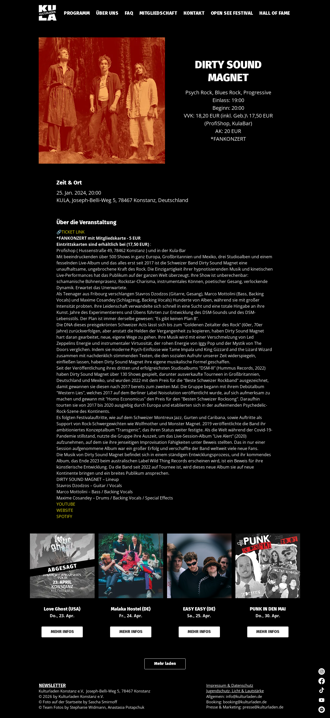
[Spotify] (321, 709)
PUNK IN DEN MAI (268, 609)
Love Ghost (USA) (62, 609)
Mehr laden (165, 663)
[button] (129, 13)
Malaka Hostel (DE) (131, 609)
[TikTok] (321, 690)
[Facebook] (321, 681)
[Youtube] (321, 700)
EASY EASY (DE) (199, 609)
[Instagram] (321, 671)
